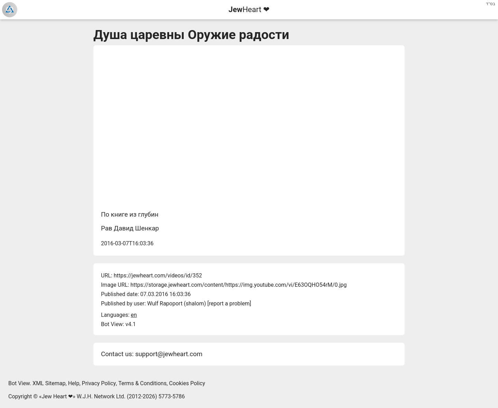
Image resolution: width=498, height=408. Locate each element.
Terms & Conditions (142, 383)
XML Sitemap (49, 383)
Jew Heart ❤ (57, 396)
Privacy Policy (99, 383)
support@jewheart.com (168, 354)
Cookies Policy (187, 383)
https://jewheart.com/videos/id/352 (158, 275)
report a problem (229, 303)
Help (74, 383)
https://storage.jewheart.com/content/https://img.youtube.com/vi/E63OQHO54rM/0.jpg (238, 285)
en (134, 315)
